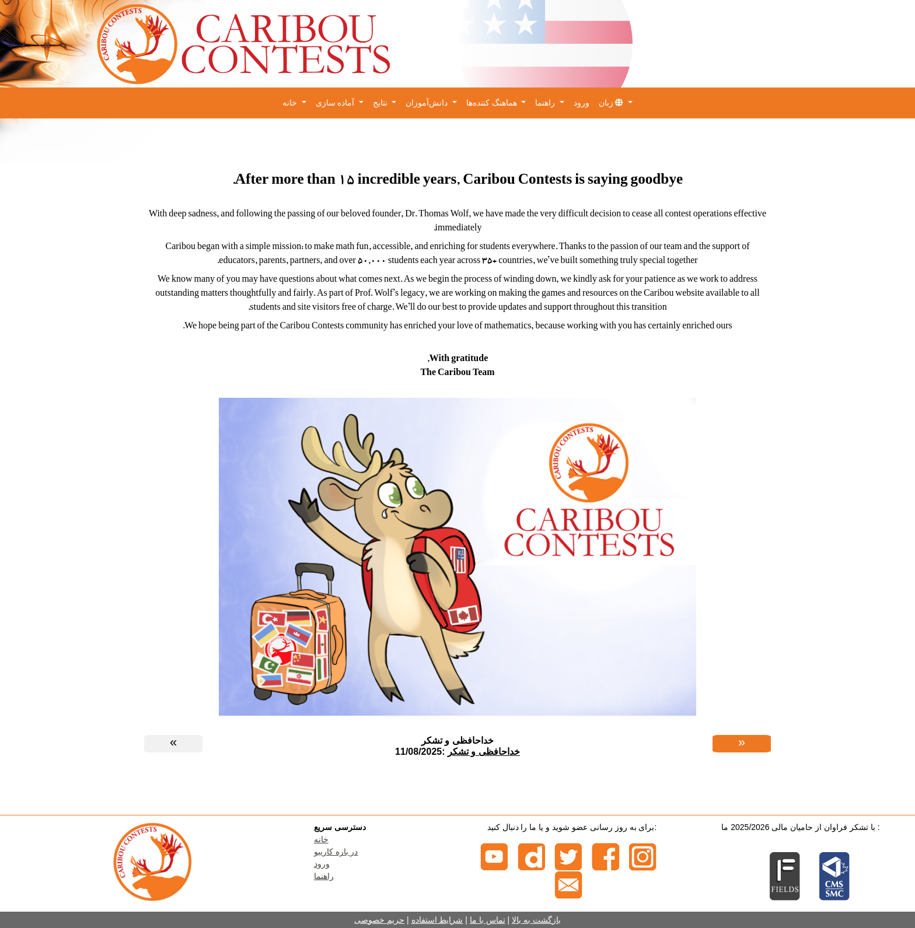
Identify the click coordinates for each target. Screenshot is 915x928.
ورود (581, 102)
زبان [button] (612, 102)
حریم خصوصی (379, 920)
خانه (321, 839)
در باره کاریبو (336, 851)
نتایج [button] (381, 102)
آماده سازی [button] (336, 102)
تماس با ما (487, 920)
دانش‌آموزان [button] (428, 102)
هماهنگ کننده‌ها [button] (492, 102)
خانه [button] (290, 102)
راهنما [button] (546, 102)
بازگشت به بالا (536, 920)
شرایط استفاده (437, 920)
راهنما (324, 876)
